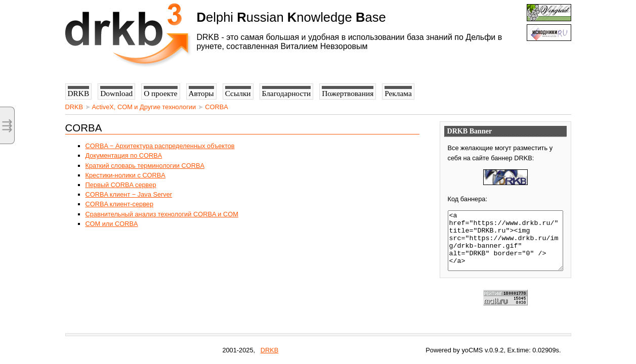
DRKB (74, 107)
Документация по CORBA (124, 155)
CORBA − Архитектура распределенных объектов (160, 146)
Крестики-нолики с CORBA (125, 175)
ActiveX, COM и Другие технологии (144, 107)
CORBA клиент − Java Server (129, 194)
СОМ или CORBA (112, 224)
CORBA (216, 107)
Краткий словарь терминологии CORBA (145, 165)
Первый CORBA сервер (121, 185)
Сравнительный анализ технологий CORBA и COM (162, 214)
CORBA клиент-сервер (120, 204)
